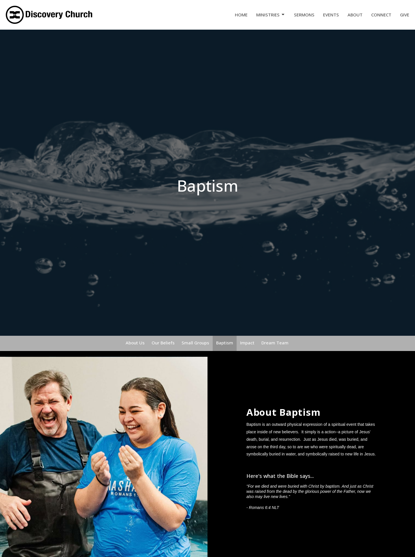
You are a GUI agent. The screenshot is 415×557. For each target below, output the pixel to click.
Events (331, 15)
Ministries (270, 15)
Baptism (224, 343)
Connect (381, 15)
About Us (135, 343)
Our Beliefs (163, 343)
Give (404, 15)
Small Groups (195, 343)
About (355, 15)
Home (241, 15)
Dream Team (274, 343)
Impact (247, 343)
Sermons (304, 15)
